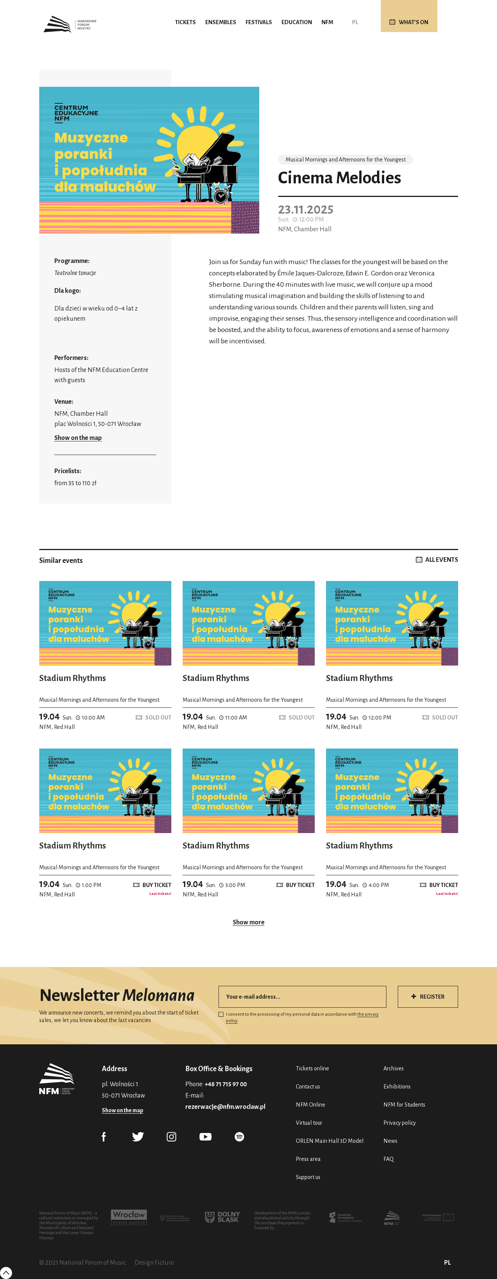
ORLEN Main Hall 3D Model (329, 1141)
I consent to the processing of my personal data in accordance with (298, 1017)
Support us (308, 1177)
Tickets (185, 22)
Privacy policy (399, 1123)
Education (297, 22)
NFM (327, 22)
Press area (308, 1159)
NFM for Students (404, 1105)
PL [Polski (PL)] (355, 22)
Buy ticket (157, 885)
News (390, 1141)
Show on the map (78, 438)
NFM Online (310, 1105)
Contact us (308, 1087)
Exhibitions (397, 1087)
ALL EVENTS (441, 559)
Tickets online (312, 1068)
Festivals (259, 22)
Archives (393, 1068)
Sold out (158, 718)
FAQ (388, 1159)
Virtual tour (309, 1123)
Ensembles (220, 22)
